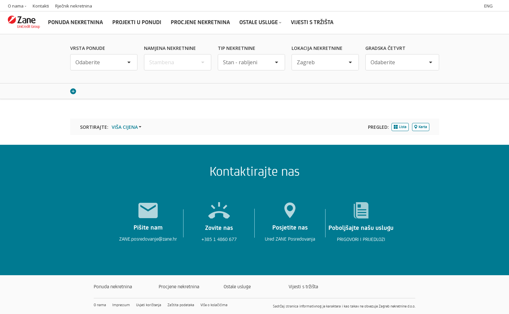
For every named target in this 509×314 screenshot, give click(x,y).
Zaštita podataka (180, 305)
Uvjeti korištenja (148, 305)
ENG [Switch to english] (488, 6)
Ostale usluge (237, 286)
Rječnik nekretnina (73, 6)
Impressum (121, 305)
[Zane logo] (24, 26)
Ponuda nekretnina (113, 286)
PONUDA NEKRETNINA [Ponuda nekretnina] (75, 22)
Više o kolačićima (214, 305)
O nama (17, 6)
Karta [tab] (420, 127)
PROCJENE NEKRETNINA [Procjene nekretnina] (200, 22)
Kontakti (41, 6)
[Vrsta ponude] (103, 62)
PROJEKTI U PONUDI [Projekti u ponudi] (136, 22)
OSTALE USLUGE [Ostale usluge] (260, 22)
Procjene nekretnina (179, 286)
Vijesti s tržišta (303, 286)
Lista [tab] (400, 127)
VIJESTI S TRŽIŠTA (312, 22)
